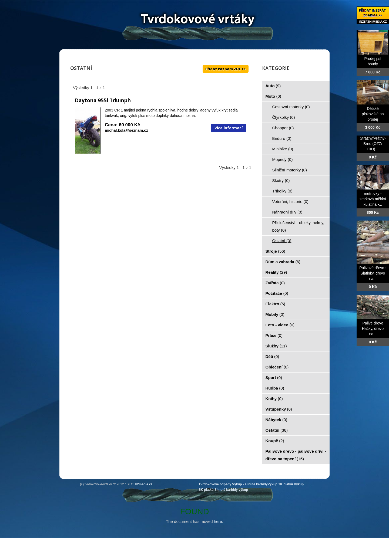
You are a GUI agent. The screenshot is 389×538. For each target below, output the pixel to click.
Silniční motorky (289, 170)
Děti (272, 356)
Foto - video (280, 325)
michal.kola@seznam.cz (126, 130)
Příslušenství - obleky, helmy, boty (298, 226)
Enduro (281, 138)
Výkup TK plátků (280, 484)
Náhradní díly (287, 212)
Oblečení (277, 367)
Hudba (275, 388)
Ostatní (281, 240)
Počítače (277, 293)
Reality (276, 272)
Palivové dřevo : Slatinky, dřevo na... (372, 273)
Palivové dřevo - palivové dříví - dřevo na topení (296, 455)
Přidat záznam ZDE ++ (225, 68)
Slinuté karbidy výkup (231, 490)
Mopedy (282, 159)
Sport (274, 377)
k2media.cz (144, 484)
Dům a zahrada (283, 261)
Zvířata (275, 282)
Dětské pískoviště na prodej (373, 113)
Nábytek (276, 419)
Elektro (275, 304)
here (218, 521)
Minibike (282, 149)
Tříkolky (282, 191)
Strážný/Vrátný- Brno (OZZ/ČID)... (373, 143)
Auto (273, 85)
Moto (273, 96)
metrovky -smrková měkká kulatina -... (373, 199)
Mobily (275, 314)
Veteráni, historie (290, 201)
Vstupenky (279, 409)
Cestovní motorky (291, 106)
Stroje (275, 251)
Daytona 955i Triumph (103, 100)
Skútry (281, 180)
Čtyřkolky (283, 117)
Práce (274, 335)
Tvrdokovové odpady (215, 484)
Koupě (275, 440)
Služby (276, 346)
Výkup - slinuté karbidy (249, 484)
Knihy (274, 398)
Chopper (283, 128)
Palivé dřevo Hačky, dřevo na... (373, 328)
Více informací (228, 127)
